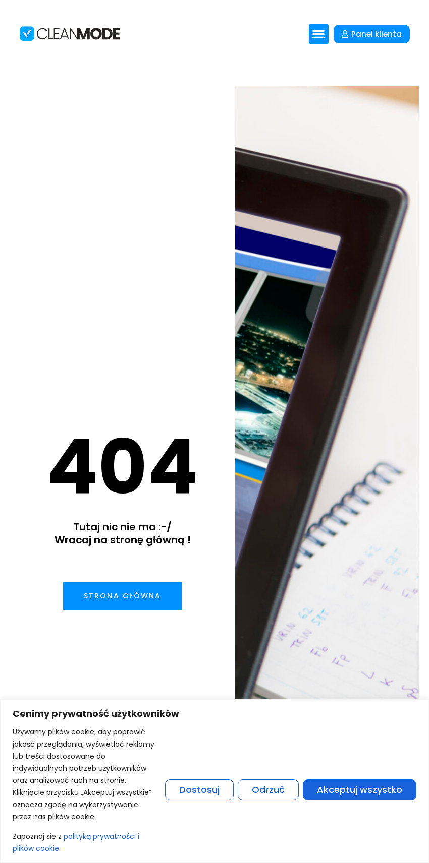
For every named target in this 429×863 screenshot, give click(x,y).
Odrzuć (268, 789)
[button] (319, 34)
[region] (214, 781)
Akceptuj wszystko (359, 789)
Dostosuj (199, 789)
